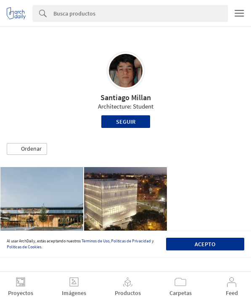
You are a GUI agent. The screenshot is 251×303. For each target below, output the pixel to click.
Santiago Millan (125, 97)
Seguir (125, 121)
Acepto (205, 244)
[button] (27, 149)
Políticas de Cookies (24, 247)
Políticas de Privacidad (131, 241)
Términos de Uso (95, 241)
